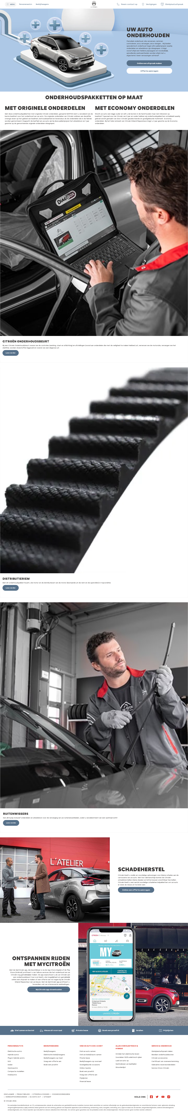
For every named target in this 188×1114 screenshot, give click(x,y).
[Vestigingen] (149, 4)
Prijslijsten (84, 1078)
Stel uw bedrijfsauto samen (90, 1055)
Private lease (85, 1058)
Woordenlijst (121, 1067)
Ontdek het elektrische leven (127, 1054)
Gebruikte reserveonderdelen (163, 1065)
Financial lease (85, 1081)
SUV (9, 1061)
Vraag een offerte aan (52, 1061)
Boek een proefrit (51, 1065)
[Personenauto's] (25, 4)
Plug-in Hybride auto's (16, 1058)
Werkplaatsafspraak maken (162, 1051)
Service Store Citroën (160, 1068)
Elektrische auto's (15, 1051)
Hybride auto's (13, 1055)
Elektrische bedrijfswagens (54, 1055)
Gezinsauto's (13, 1068)
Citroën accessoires (160, 1058)
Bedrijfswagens (50, 1051)
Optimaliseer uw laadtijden (126, 1064)
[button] (126, 4)
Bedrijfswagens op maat (53, 1058)
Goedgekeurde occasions (90, 1065)
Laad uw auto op (122, 1061)
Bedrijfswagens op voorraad (90, 1061)
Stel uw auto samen (88, 1051)
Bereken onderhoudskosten (163, 1055)
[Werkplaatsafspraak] (171, 4)
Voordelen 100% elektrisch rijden (129, 1057)
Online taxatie (85, 1068)
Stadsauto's (12, 1075)
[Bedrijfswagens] (42, 4)
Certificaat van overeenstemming (165, 1061)
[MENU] (10, 4)
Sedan (10, 1065)
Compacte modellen (16, 1071)
